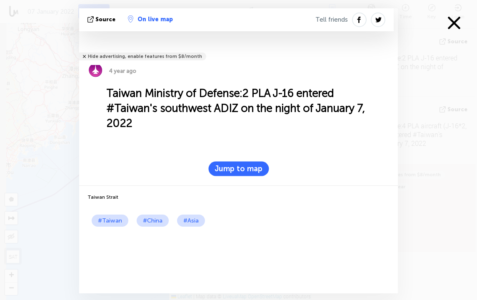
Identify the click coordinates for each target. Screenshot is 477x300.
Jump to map (238, 168)
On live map (150, 19)
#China (152, 220)
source (102, 19)
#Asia (191, 220)
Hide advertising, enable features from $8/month (145, 56)
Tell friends (331, 19)
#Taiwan (110, 220)
